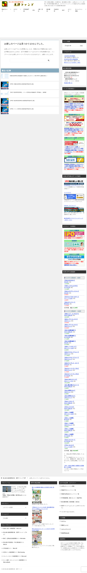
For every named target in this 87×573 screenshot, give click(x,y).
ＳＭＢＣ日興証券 (74, 230)
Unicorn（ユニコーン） (70, 205)
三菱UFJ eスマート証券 (70, 137)
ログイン (63, 521)
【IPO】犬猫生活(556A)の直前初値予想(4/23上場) (22, 84)
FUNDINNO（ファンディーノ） (72, 185)
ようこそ (69, 10)
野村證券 (66, 304)
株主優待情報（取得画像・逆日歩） (70, 501)
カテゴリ (15, 10)
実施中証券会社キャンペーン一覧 (70, 494)
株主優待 (48, 10)
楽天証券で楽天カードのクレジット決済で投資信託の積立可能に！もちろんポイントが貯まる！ (73, 130)
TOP (14, 478)
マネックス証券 (69, 96)
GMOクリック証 (68, 381)
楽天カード (77, 114)
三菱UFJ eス (67, 321)
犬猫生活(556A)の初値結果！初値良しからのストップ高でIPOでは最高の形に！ (29, 75)
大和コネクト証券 (69, 348)
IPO (34, 10)
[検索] (30, 60)
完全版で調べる (68, 83)
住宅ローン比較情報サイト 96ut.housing (14, 552)
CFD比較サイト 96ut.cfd (10, 548)
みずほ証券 (67, 287)
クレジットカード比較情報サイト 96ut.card (14, 556)
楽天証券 (71, 114)
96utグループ (5, 10)
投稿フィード (64, 525)
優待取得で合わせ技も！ (70, 265)
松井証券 (74, 240)
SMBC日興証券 (68, 315)
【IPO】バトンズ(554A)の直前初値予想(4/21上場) (22, 108)
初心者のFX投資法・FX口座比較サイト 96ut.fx (13, 543)
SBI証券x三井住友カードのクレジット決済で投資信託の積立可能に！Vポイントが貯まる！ (74, 166)
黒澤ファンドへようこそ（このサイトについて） (73, 506)
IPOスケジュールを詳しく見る (72, 62)
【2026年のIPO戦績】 (70, 56)
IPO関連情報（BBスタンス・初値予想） (72, 498)
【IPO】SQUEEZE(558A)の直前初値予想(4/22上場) (22, 100)
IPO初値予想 (26, 10)
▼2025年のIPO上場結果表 (71, 59)
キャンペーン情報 (78, 10)
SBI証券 (70, 156)
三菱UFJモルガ (68, 326)
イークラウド (67, 192)
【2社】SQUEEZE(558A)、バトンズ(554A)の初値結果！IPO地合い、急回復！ (28, 92)
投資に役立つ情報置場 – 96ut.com (12, 528)
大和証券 (66, 364)
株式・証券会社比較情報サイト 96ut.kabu (14, 538)
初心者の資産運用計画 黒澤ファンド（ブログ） (15, 533)
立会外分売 (56, 10)
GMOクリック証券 (74, 254)
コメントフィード (66, 529)
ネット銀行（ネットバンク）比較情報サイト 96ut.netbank (15, 561)
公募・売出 (40, 10)
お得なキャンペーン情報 (67, 486)
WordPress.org (65, 533)
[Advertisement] (43, 25)
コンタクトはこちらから (67, 511)
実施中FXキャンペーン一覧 (68, 490)
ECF (63, 10)
